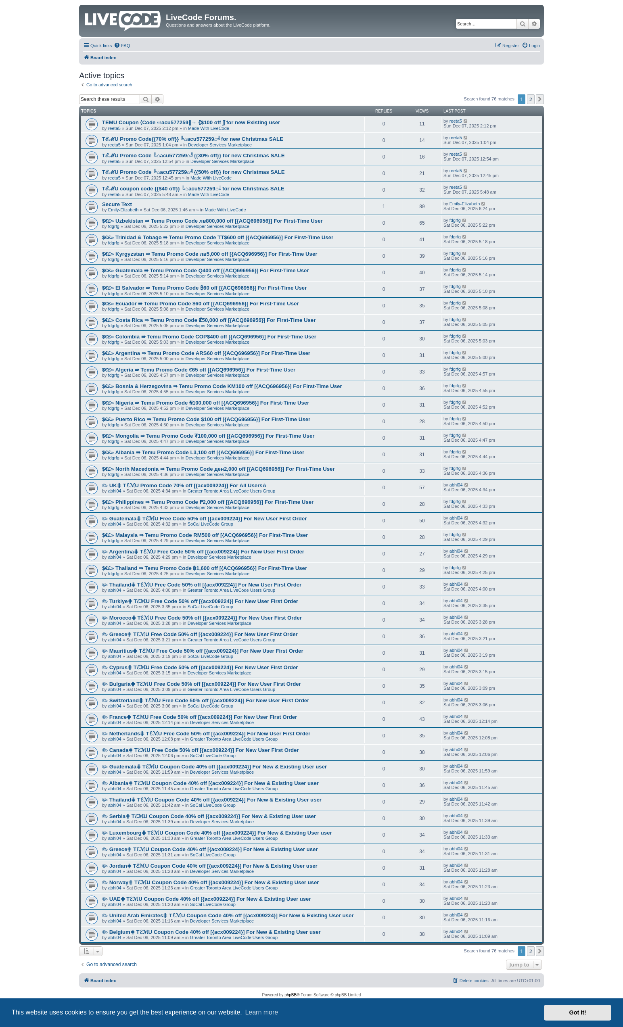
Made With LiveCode (208, 128)
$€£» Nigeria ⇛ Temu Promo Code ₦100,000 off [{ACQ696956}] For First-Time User (205, 403)
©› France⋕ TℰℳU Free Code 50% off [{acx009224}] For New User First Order (199, 717)
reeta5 (114, 128)
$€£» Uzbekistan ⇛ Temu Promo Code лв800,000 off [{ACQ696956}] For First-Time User (212, 221)
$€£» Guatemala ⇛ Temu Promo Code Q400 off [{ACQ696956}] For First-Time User (205, 270)
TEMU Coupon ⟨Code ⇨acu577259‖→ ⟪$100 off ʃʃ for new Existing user (191, 122)
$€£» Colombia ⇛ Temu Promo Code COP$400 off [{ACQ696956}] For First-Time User (209, 337)
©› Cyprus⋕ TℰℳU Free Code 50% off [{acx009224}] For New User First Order (200, 667)
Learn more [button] (261, 1012)
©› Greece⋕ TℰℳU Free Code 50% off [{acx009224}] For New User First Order (200, 634)
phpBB (290, 995)
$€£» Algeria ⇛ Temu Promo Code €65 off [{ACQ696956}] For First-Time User (198, 370)
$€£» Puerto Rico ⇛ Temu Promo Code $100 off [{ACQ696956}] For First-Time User (206, 419)
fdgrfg (113, 226)
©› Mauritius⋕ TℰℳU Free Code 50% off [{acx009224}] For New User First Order (202, 651)
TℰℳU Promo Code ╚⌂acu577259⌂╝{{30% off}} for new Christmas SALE (193, 155)
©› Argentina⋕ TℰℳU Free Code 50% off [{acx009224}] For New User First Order (203, 552)
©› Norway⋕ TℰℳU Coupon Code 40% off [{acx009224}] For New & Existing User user (210, 882)
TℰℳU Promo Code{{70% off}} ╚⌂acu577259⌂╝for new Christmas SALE (192, 139)
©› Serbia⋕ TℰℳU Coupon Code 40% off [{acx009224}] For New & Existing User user (209, 816)
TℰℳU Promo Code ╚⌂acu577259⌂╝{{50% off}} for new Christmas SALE (193, 172)
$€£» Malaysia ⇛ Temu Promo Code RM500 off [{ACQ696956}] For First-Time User (205, 535)
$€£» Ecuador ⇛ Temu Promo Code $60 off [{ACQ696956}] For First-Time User (200, 304)
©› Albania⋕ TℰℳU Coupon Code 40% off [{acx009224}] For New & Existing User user (210, 783)
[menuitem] (122, 45)
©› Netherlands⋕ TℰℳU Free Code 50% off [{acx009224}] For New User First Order (206, 734)
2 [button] (530, 99)
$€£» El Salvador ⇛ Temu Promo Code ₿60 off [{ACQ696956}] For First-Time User (204, 288)
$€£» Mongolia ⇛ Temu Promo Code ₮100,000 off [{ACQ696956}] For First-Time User (208, 436)
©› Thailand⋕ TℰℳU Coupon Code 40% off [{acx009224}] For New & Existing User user (212, 800)
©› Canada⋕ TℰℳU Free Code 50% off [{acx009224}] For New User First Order (200, 750)
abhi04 (114, 490)
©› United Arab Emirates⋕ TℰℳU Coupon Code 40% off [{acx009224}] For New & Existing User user (227, 915)
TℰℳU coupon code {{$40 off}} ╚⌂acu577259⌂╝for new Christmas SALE (193, 189)
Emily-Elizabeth (123, 209)
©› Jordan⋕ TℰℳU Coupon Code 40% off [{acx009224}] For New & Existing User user (210, 866)
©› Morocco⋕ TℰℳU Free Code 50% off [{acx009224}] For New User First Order (202, 618)
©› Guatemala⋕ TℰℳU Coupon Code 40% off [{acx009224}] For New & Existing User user (214, 767)
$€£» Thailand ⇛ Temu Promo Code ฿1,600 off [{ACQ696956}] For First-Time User (204, 568)
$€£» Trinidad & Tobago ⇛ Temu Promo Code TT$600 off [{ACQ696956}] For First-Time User (217, 237)
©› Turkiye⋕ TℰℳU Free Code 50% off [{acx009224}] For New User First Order (200, 601)
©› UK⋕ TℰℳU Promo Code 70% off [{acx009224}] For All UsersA (184, 485)
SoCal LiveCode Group (210, 524)
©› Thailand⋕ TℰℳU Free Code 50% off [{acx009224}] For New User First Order (201, 585)
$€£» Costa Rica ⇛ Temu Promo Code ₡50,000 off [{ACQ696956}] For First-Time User (209, 320)
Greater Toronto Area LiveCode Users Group (231, 490)
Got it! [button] (577, 1012)
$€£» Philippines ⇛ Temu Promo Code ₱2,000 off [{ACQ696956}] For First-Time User (208, 502)
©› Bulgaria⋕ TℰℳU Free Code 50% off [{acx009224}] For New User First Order (201, 684)
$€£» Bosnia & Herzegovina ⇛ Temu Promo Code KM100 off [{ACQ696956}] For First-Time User (222, 386)
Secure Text (117, 204)
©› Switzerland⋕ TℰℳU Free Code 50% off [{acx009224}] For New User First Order (205, 700)
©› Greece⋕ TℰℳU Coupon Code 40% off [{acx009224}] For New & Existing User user (210, 849)
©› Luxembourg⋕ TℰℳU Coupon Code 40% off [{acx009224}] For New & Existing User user (217, 833)
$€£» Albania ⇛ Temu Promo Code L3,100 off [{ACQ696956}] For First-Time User (203, 452)
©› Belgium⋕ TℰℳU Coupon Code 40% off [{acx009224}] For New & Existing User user (211, 932)
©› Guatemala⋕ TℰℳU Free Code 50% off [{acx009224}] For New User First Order (204, 519)
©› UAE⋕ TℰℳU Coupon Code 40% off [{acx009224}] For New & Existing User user (206, 899)
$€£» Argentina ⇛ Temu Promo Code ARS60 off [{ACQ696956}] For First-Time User (206, 353)
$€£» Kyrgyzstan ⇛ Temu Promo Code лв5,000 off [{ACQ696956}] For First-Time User (209, 254)
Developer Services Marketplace (220, 144)
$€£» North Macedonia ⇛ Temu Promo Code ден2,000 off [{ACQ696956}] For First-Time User (218, 469)
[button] (540, 99)
